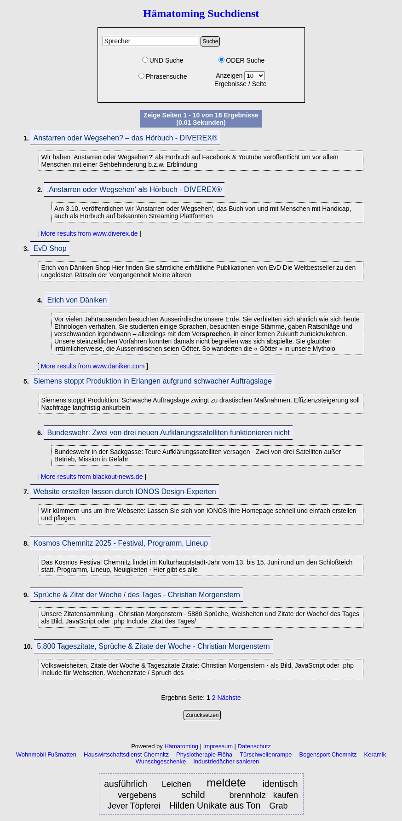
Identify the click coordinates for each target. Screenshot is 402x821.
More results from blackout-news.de (92, 476)
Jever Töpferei (134, 805)
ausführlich (125, 784)
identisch (280, 784)
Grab (279, 805)
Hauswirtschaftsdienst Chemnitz (126, 754)
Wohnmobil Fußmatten (46, 754)
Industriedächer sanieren (226, 761)
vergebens (141, 795)
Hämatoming (181, 746)
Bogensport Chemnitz (328, 754)
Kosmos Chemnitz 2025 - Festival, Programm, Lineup (120, 543)
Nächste (229, 697)
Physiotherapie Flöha (204, 754)
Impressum (218, 746)
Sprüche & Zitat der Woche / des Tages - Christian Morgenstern (136, 595)
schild (193, 795)
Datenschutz (254, 746)
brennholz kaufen (264, 795)
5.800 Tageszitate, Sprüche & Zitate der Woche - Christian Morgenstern (153, 646)
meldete (229, 783)
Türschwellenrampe (266, 754)
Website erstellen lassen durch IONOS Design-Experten (124, 491)
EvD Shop (49, 248)
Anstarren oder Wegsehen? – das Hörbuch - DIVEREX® (125, 138)
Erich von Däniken (77, 300)
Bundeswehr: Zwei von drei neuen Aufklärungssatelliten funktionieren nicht (168, 433)
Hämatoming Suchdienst (201, 13)
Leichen (178, 784)
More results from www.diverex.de (89, 233)
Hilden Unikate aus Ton (215, 805)
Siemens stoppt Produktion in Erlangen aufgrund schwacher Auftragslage (152, 381)
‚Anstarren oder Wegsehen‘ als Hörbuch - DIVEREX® (134, 189)
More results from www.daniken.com (93, 366)
